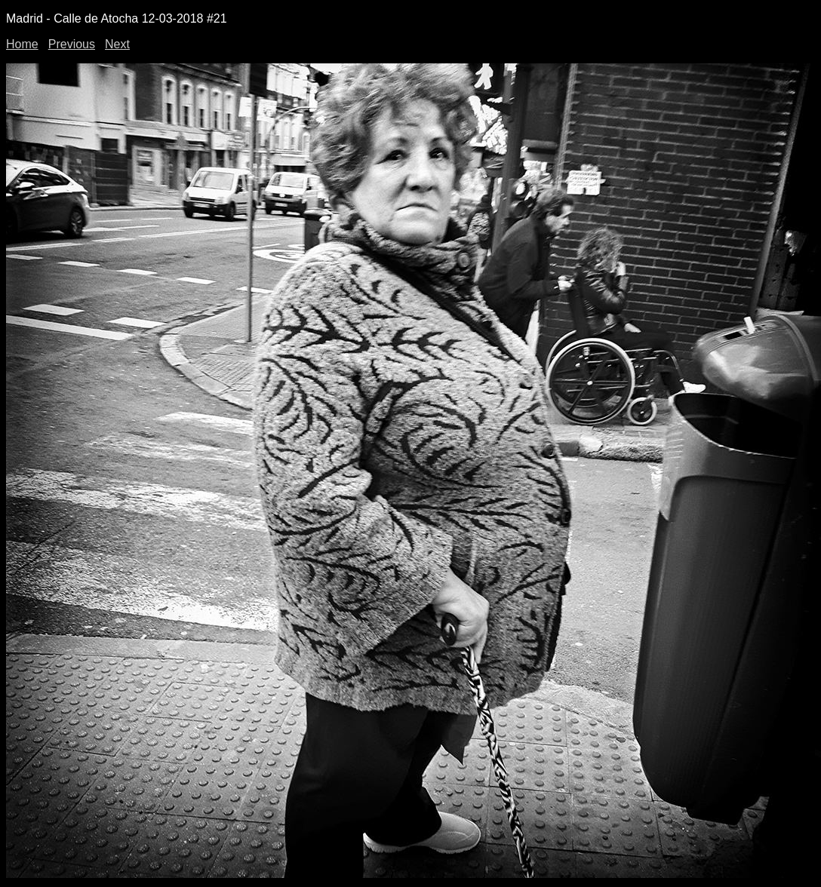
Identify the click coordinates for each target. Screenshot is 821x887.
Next (117, 44)
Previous (71, 44)
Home (22, 44)
